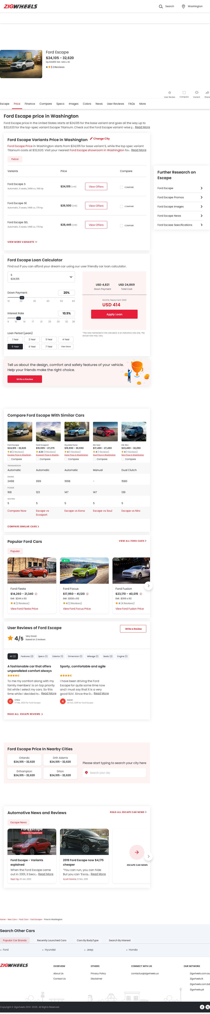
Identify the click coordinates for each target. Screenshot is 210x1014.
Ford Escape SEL (18, 222)
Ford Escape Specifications (175, 225)
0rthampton (24, 771)
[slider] (22, 297)
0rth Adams (60, 758)
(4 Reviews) (128, 603)
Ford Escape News (169, 216)
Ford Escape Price (20, 146)
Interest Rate (16, 313)
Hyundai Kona (70, 445)
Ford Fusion (124, 589)
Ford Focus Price (80, 609)
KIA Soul (96, 445)
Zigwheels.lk (196, 978)
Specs (60, 104)
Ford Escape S (17, 184)
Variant (196, 94)
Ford (5, 950)
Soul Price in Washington (104, 455)
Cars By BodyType (87, 940)
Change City (100, 138)
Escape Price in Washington (20, 455)
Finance (30, 104)
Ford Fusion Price (133, 609)
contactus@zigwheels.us (145, 973)
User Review (169, 94)
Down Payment (17, 292)
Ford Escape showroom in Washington (97, 150)
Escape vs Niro (131, 511)
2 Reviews (58, 67)
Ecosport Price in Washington (48, 455)
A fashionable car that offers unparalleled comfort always (30, 668)
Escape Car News (133, 812)
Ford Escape (13, 445)
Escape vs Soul (102, 511)
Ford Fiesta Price (27, 609)
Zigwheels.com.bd (200, 984)
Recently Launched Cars (51, 940)
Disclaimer (96, 978)
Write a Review (24, 379)
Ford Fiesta (18, 589)
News (99, 104)
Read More (48, 693)
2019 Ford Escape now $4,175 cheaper (83, 862)
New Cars (12, 919)
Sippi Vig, (15, 879)
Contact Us (59, 978)
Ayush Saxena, (70, 879)
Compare (184, 96)
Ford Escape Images (171, 206)
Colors (87, 104)
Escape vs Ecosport (42, 513)
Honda (133, 950)
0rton (60, 771)
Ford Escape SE (17, 203)
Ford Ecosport (42, 445)
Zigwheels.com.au (200, 973)
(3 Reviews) (50, 451)
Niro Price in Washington (133, 455)
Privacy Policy (98, 973)
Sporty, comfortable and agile (83, 666)
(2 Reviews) (18, 451)
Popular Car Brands (15, 940)
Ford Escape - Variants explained (26, 862)
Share (207, 94)
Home (2, 919)
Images (73, 104)
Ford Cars (137, 540)
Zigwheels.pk (197, 989)
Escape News (18, 822)
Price (17, 104)
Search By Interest (120, 940)
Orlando (24, 758)
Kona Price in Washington (76, 455)
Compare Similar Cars (22, 526)
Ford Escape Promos (171, 197)
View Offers (96, 187)
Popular (15, 551)
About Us (58, 973)
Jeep (90, 950)
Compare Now (17, 511)
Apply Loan (114, 314)
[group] (136, 856)
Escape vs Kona (74, 511)
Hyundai (50, 950)
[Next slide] (148, 585)
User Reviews (115, 104)
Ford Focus (71, 589)
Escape (4, 104)
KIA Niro (125, 445)
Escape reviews (30, 714)
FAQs (131, 104)
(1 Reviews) (75, 451)
